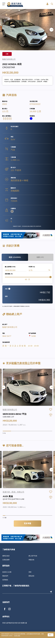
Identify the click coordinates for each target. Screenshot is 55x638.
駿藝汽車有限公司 (9, 327)
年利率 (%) (32, 267)
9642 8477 (6, 336)
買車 (30, 572)
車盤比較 (31, 559)
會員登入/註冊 (6, 572)
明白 (50, 634)
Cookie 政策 (17, 635)
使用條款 (5, 580)
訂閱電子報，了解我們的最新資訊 (15, 586)
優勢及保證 (6, 556)
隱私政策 (31, 576)
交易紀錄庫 (6, 559)
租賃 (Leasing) (15, 257)
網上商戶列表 (33, 556)
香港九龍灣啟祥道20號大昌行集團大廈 (14, 623)
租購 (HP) (40, 257)
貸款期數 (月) (9, 274)
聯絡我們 (5, 576)
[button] (51, 30)
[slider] (50, 277)
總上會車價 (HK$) (10, 267)
